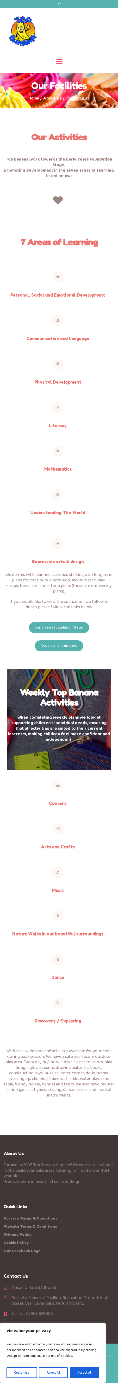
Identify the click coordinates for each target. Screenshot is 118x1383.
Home (33, 98)
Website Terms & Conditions (30, 1226)
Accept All (84, 1372)
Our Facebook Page (22, 1251)
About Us (52, 98)
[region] (53, 1353)
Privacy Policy (18, 1234)
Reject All (53, 1372)
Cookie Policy (16, 1242)
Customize (21, 1372)
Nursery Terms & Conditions (30, 1218)
